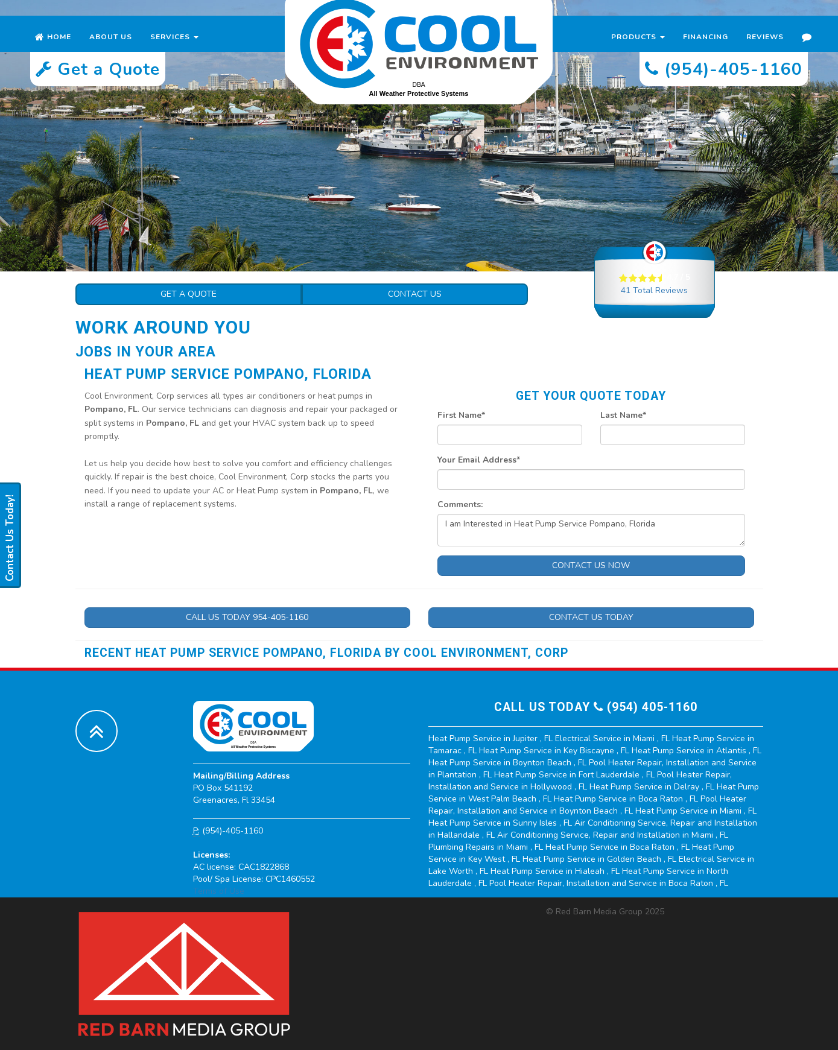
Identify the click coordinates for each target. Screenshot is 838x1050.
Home (53, 48)
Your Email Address (478, 460)
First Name (461, 415)
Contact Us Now (591, 565)
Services (174, 48)
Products (638, 48)
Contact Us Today (591, 617)
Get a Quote (188, 294)
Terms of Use (218, 891)
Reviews (765, 48)
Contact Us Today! (10, 538)
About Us (110, 48)
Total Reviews (654, 290)
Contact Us (415, 294)
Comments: (460, 504)
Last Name (623, 415)
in (491, 738)
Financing (705, 48)
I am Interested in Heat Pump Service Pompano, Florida (591, 530)
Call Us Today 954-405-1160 (247, 617)
